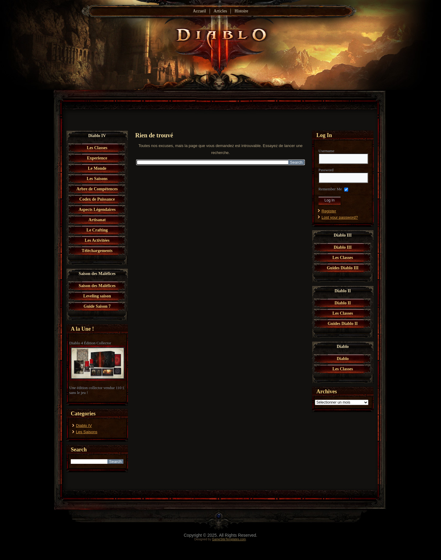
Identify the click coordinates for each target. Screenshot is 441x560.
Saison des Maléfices (97, 285)
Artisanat (97, 220)
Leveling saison (97, 296)
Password (326, 170)
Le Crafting (97, 230)
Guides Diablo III (342, 268)
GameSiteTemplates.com (229, 539)
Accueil (199, 11)
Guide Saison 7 (96, 306)
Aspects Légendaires (97, 209)
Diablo (343, 358)
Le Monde (97, 168)
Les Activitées (97, 240)
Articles (220, 11)
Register (329, 211)
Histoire (241, 11)
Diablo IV (84, 425)
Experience (97, 158)
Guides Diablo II (343, 323)
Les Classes (97, 148)
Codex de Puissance (97, 199)
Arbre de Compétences (97, 189)
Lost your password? (340, 217)
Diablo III (343, 247)
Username (326, 151)
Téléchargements (97, 250)
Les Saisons (97, 178)
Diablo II (343, 303)
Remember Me (330, 189)
